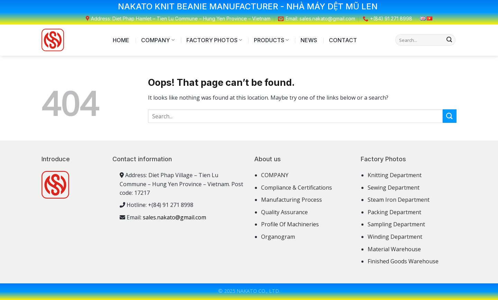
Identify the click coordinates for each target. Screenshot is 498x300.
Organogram (278, 236)
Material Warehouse (394, 249)
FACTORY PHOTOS (214, 40)
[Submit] (449, 40)
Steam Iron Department (399, 199)
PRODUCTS (271, 40)
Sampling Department (396, 224)
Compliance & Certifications (296, 187)
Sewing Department (393, 187)
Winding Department (395, 236)
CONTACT (343, 40)
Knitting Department (395, 175)
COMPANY (157, 40)
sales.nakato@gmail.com (174, 217)
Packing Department (394, 212)
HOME (121, 40)
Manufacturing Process (291, 199)
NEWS (309, 40)
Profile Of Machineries (290, 224)
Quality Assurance (284, 212)
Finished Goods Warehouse (403, 261)
